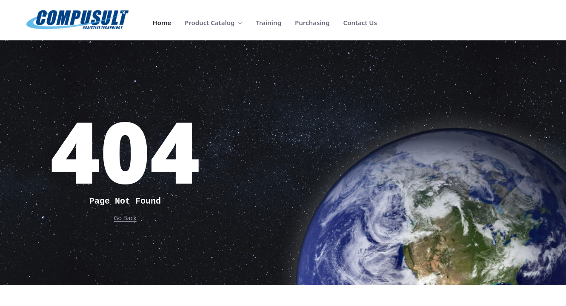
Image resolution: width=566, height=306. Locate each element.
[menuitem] (161, 23)
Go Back (125, 218)
